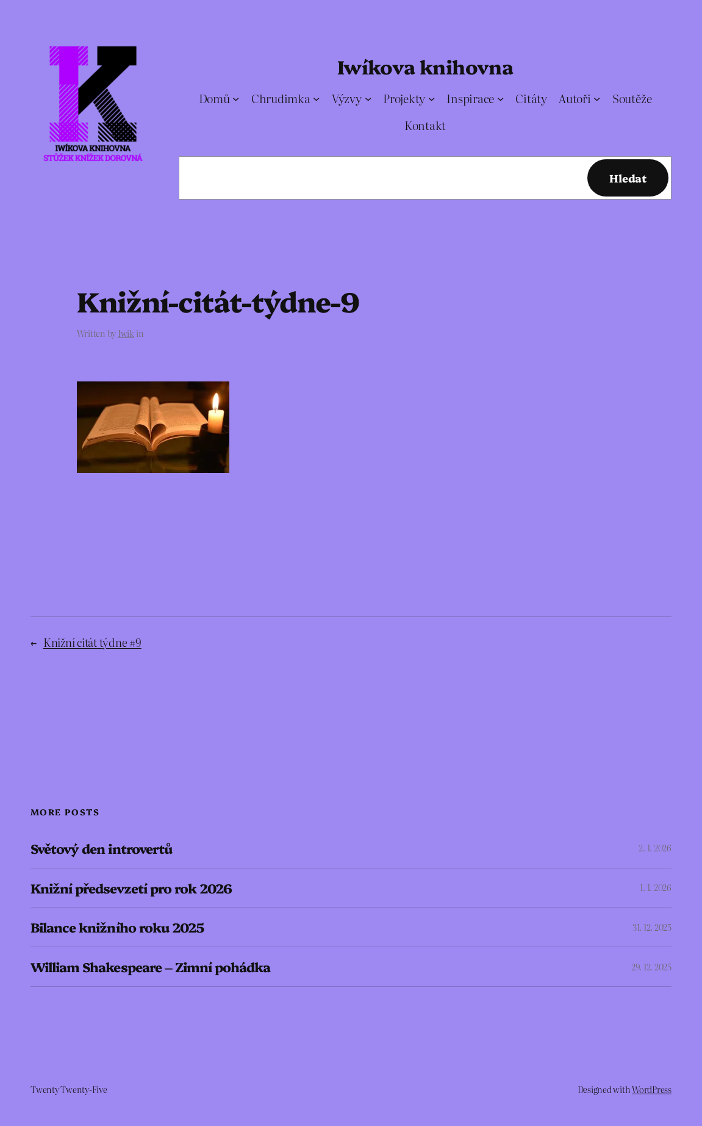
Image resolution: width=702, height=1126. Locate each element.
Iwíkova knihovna (425, 66)
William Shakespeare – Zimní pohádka (150, 966)
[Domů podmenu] (235, 98)
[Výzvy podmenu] (368, 98)
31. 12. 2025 (652, 927)
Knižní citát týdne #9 (92, 642)
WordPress (652, 1089)
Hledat (627, 177)
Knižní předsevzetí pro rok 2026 (131, 888)
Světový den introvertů (101, 848)
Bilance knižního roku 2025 (117, 927)
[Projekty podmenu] (431, 98)
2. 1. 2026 (655, 848)
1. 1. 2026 (656, 887)
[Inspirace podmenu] (500, 98)
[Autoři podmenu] (596, 98)
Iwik (126, 333)
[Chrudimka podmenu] (316, 98)
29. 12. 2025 (651, 967)
